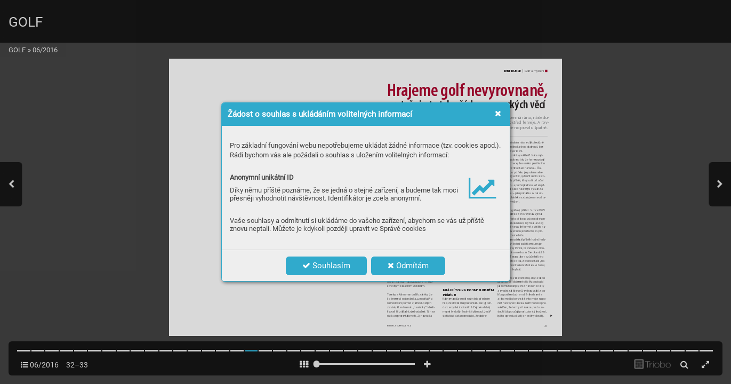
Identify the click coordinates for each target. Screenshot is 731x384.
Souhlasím (326, 265)
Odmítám (408, 265)
